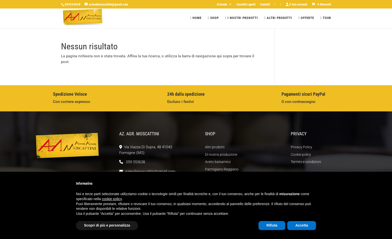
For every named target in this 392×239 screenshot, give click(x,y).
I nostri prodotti (241, 18)
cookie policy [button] (112, 199)
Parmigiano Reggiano (221, 169)
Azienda (222, 4)
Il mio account (296, 4)
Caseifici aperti (246, 4)
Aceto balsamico (218, 162)
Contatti (265, 4)
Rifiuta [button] (272, 225)
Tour (325, 18)
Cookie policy (301, 155)
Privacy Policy (301, 147)
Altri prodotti (278, 18)
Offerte (306, 18)
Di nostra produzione (221, 155)
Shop (213, 18)
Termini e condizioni (306, 162)
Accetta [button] (301, 225)
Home (196, 18)
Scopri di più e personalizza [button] (107, 225)
